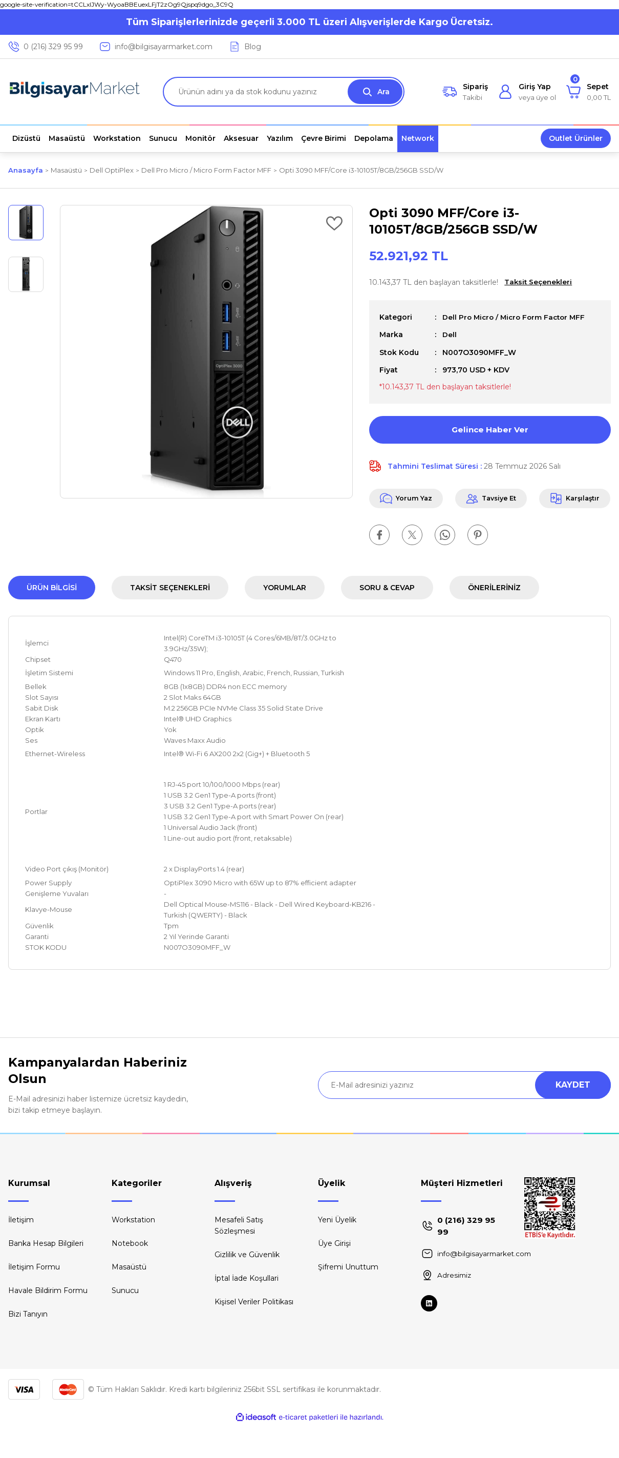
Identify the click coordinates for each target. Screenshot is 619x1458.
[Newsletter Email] (464, 1118)
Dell (449, 334)
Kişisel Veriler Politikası (254, 1335)
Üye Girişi (334, 1276)
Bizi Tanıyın (28, 1347)
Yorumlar (284, 621)
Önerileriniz (494, 621)
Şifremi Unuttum (348, 1300)
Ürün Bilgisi (52, 621)
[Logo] (74, 91)
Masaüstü (129, 1300)
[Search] (283, 92)
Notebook (130, 1276)
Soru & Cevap (387, 621)
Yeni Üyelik (337, 1253)
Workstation (133, 1253)
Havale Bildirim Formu (48, 1323)
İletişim (21, 1253)
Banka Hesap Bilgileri (45, 1276)
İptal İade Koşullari (247, 1311)
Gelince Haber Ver (490, 429)
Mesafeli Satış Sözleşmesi (239, 1258)
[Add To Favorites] (334, 223)
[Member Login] (527, 91)
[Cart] (588, 91)
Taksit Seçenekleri (170, 621)
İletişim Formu (34, 1300)
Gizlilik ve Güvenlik (247, 1288)
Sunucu (125, 1323)
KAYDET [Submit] (573, 1118)
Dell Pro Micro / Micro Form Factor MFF (516, 317)
